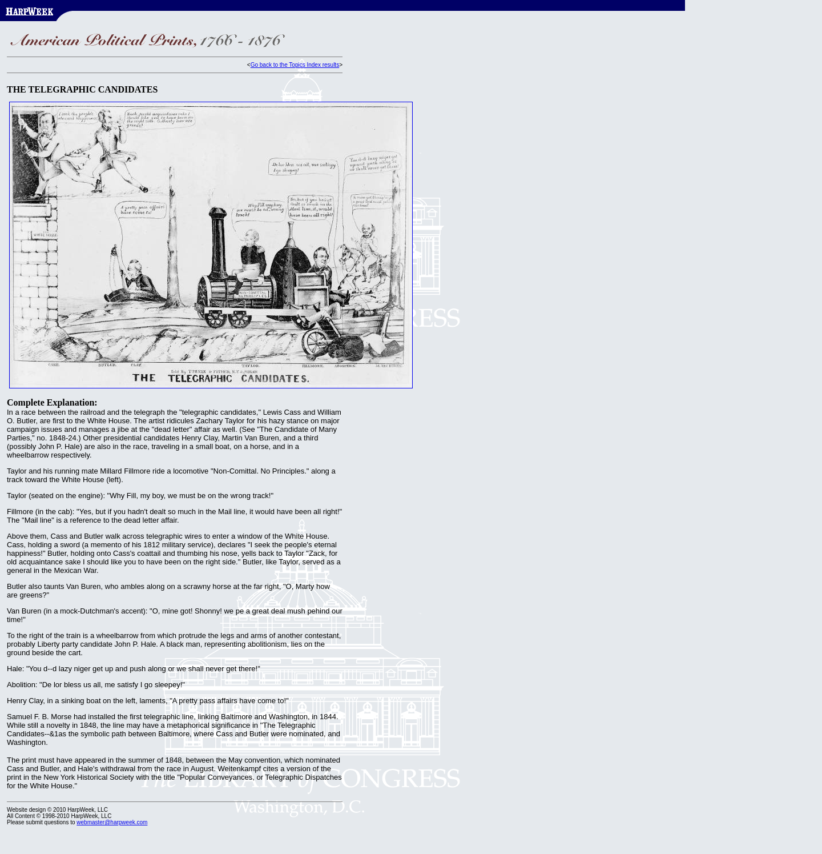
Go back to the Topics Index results (295, 65)
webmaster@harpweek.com (111, 822)
